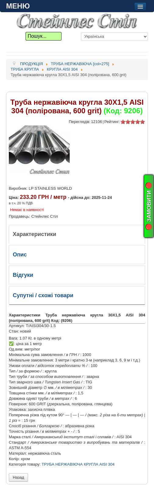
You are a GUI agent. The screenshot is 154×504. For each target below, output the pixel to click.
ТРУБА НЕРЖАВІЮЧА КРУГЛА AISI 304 (78, 464)
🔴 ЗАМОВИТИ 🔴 (149, 206)
